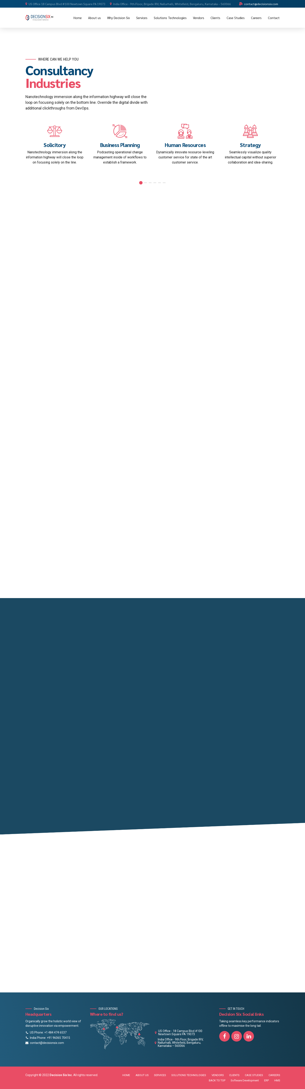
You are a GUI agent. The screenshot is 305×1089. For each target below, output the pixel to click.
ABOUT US (142, 1075)
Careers (256, 18)
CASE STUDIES (254, 1075)
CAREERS (274, 1075)
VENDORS (218, 1075)
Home (77, 18)
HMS (277, 1080)
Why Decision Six (118, 18)
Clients (215, 18)
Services (141, 18)
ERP (266, 1080)
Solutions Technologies (170, 18)
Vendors (198, 18)
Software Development (245, 1080)
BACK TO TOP (217, 1080)
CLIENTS (234, 1075)
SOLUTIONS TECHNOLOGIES (188, 1075)
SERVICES (160, 1075)
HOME (126, 1075)
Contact (274, 18)
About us (94, 18)
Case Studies (236, 18)
